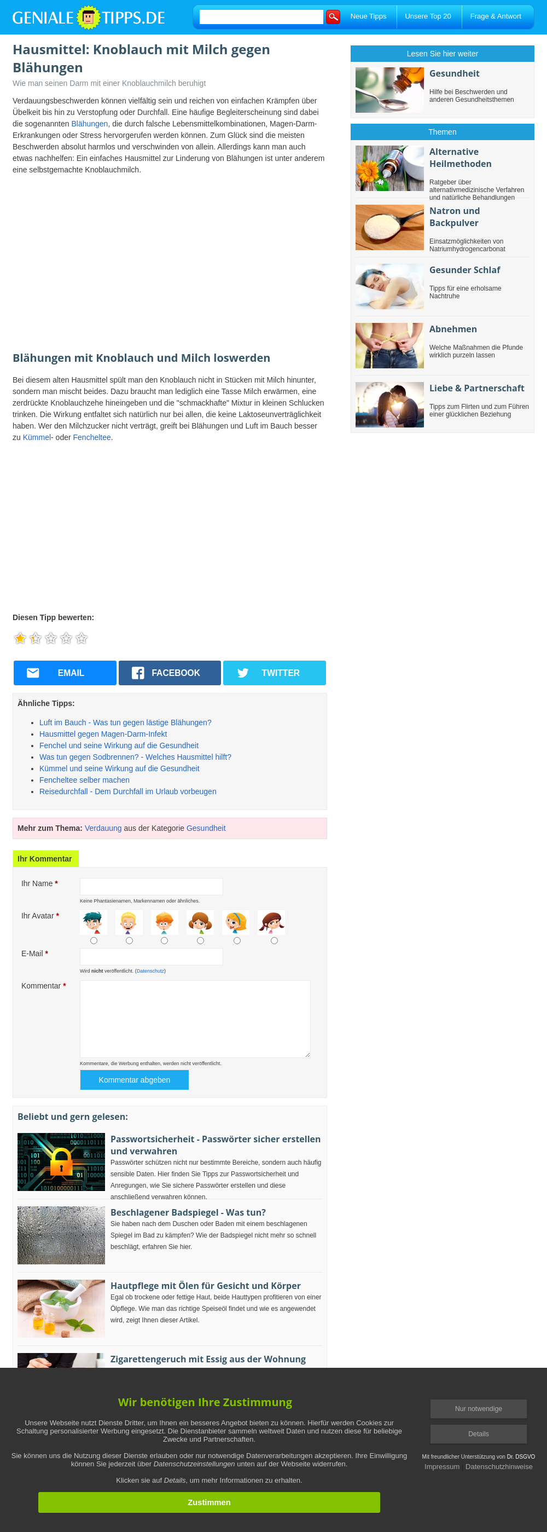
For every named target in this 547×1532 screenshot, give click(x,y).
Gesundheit (206, 828)
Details (478, 1434)
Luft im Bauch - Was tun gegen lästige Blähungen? (125, 722)
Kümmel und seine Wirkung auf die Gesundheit (119, 768)
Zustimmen (209, 1502)
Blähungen (89, 123)
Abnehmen (453, 329)
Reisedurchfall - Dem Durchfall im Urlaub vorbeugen (128, 791)
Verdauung (103, 828)
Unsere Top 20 (428, 16)
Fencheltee (92, 437)
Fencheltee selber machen (84, 780)
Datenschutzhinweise (499, 1466)
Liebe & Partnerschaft (477, 388)
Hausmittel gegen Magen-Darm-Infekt (103, 734)
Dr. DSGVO (521, 1457)
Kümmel (37, 437)
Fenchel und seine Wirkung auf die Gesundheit (119, 745)
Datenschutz (150, 971)
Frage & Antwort (495, 16)
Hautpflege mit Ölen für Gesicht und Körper (205, 1286)
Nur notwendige (478, 1409)
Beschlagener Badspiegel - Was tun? (188, 1212)
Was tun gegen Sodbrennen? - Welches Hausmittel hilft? (135, 757)
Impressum (441, 1466)
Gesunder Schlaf (464, 270)
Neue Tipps (369, 16)
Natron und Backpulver (454, 217)
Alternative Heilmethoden (460, 158)
